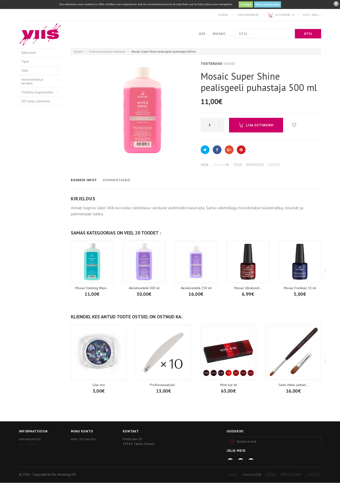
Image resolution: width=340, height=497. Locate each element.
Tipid (25, 61)
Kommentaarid (116, 180)
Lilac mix (99, 385)
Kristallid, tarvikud (33, 225)
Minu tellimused (83, 439)
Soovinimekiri (248, 14)
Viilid (24, 70)
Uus (202, 34)
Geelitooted (29, 180)
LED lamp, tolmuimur (35, 101)
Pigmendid (28, 207)
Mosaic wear (30, 243)
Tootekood (211, 64)
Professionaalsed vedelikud (107, 51)
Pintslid (26, 216)
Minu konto (82, 431)
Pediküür (27, 110)
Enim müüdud (29, 445)
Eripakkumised (30, 439)
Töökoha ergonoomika (37, 92)
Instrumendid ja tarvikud (32, 81)
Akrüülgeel (29, 171)
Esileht (78, 51)
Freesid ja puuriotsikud (37, 119)
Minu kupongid (82, 451)
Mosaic (219, 34)
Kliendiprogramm (32, 462)
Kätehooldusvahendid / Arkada (36, 152)
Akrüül (25, 162)
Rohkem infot (84, 180)
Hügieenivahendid (34, 141)
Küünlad (27, 251)
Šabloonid (28, 52)
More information (267, 4)
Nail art (26, 234)
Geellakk (27, 189)
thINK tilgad (29, 198)
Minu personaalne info (89, 445)
